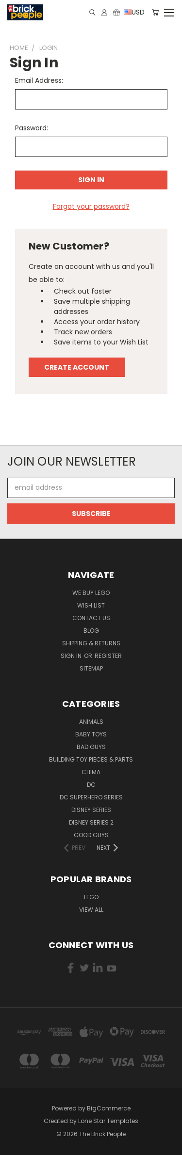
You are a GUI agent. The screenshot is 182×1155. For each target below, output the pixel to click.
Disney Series (91, 810)
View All (91, 909)
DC (91, 784)
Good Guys (91, 835)
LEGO (91, 897)
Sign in (72, 656)
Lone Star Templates (108, 1121)
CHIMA (91, 772)
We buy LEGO (91, 593)
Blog (91, 630)
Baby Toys (91, 734)
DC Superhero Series (91, 797)
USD (133, 12)
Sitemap (91, 668)
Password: (31, 128)
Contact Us (91, 618)
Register (108, 656)
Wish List (91, 605)
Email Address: (39, 80)
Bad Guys (91, 747)
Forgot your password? (91, 206)
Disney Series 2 (91, 822)
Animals (91, 722)
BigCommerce (109, 1108)
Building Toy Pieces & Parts (91, 759)
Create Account (76, 367)
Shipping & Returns (91, 643)
